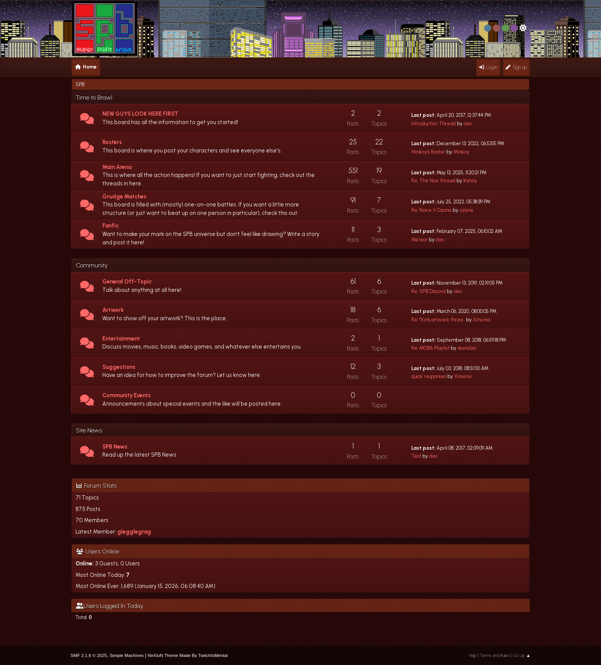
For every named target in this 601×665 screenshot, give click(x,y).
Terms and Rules (494, 655)
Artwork (113, 309)
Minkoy (461, 152)
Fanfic (110, 225)
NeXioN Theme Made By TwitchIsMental (188, 655)
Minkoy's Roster (428, 152)
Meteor (419, 239)
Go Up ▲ (521, 655)
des (468, 123)
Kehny (470, 180)
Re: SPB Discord (428, 291)
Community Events (126, 395)
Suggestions (118, 367)
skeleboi (467, 348)
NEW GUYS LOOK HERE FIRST (140, 113)
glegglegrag (134, 531)
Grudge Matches (124, 196)
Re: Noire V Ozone (431, 210)
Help (472, 655)
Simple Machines (127, 655)
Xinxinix (482, 320)
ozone (466, 210)
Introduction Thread (433, 123)
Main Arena (116, 167)
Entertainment (121, 338)
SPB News (114, 446)
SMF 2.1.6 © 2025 (89, 655)
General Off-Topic (127, 281)
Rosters (112, 142)
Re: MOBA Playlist (430, 348)
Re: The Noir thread (433, 180)
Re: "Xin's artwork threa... (438, 320)
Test (416, 456)
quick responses (428, 376)
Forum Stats (96, 485)
